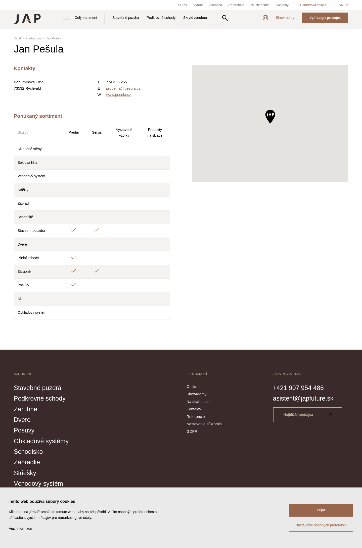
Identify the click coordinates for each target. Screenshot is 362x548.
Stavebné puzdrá (125, 18)
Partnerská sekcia (313, 5)
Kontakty (282, 5)
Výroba (198, 5)
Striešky (25, 472)
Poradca (216, 5)
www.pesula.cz (118, 94)
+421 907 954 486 (298, 387)
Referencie (236, 5)
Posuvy (24, 430)
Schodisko (28, 451)
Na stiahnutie (259, 5)
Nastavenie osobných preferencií (321, 525)
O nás (182, 5)
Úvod (17, 38)
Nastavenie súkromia (204, 424)
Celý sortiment (86, 18)
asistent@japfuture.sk (303, 398)
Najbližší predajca (307, 415)
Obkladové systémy (41, 441)
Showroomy (285, 18)
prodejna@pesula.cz (123, 88)
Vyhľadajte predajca (325, 18)
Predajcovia (33, 38)
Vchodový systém (38, 483)
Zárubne (25, 409)
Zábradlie (27, 462)
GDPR (192, 431)
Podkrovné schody (161, 18)
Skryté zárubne (195, 18)
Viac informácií (20, 528)
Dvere (22, 419)
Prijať (321, 510)
